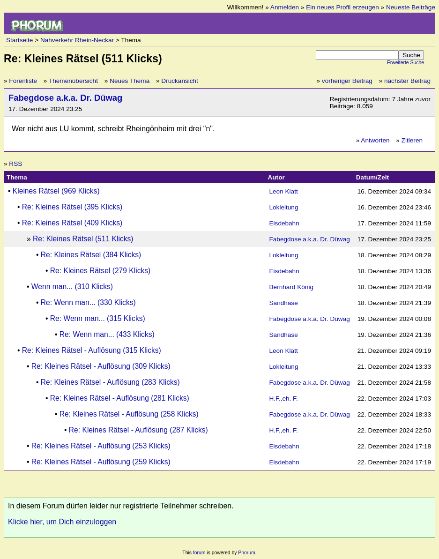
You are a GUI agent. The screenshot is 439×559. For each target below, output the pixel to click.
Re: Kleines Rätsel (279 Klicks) (100, 271)
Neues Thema (129, 80)
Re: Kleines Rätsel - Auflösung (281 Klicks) (119, 398)
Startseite (19, 40)
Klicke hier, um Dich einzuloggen (62, 522)
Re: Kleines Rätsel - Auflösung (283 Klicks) (110, 382)
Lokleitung (283, 207)
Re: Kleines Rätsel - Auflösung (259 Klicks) (101, 462)
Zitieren (412, 140)
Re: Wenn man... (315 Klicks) (97, 318)
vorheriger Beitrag (347, 80)
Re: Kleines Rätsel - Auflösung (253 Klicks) (101, 446)
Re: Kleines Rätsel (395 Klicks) (72, 207)
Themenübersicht (73, 80)
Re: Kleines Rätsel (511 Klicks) (83, 239)
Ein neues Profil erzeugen (342, 7)
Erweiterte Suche (405, 62)
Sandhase (283, 302)
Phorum (246, 552)
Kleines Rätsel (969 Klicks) (56, 191)
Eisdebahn (284, 223)
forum (199, 552)
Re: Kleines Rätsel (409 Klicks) (72, 223)
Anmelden (284, 7)
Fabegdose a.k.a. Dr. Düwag (65, 98)
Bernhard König (291, 287)
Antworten (375, 140)
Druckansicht (179, 80)
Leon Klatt (283, 191)
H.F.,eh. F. (283, 398)
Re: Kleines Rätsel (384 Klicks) (91, 255)
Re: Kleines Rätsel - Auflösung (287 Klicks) (138, 430)
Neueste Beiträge (410, 7)
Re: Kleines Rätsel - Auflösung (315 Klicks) (91, 350)
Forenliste (23, 80)
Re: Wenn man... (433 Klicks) (107, 334)
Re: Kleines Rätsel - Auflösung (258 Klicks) (129, 414)
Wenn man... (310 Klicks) (72, 287)
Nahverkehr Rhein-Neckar (77, 40)
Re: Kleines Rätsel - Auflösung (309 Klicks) (101, 366)
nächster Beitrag (407, 80)
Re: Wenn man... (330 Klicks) (88, 302)
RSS (15, 163)
